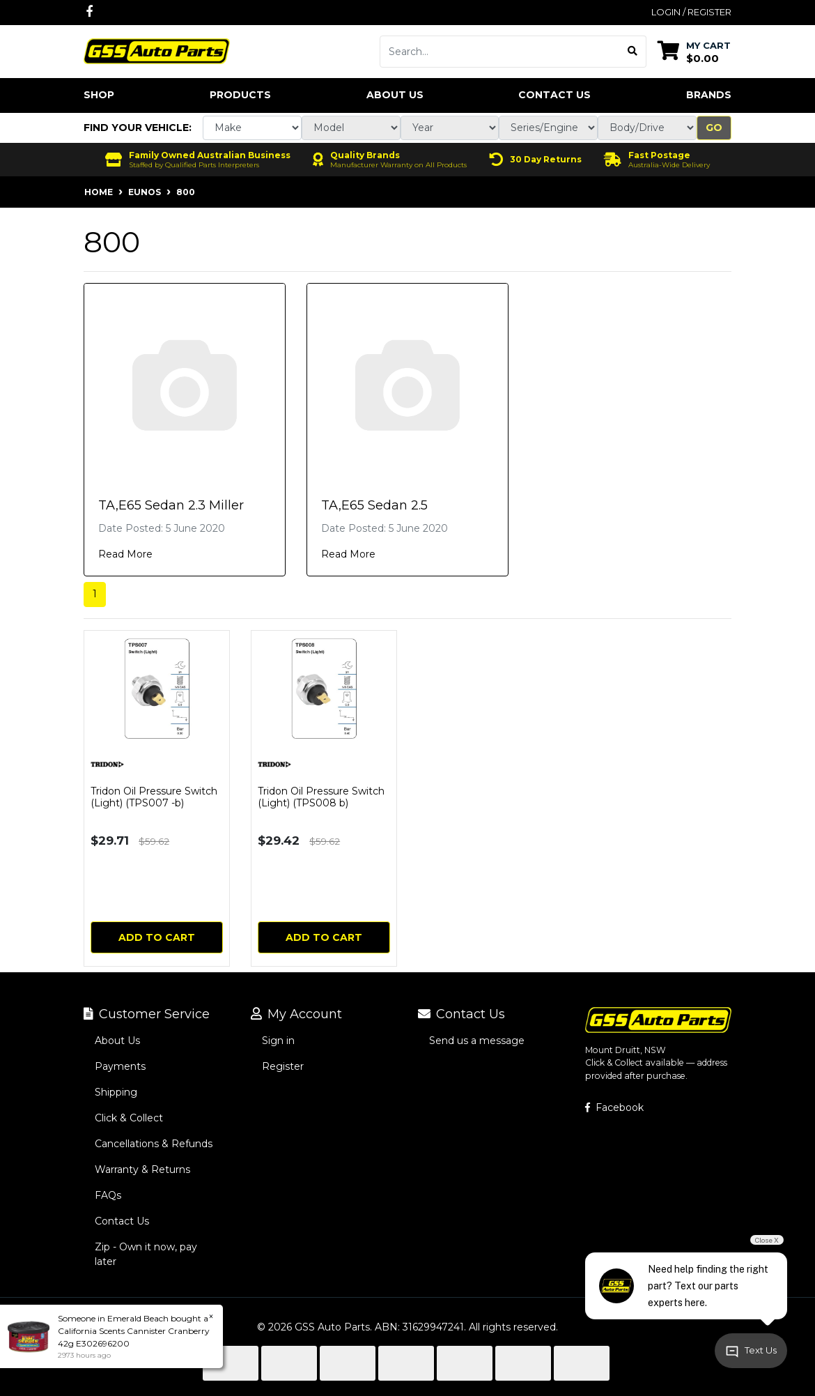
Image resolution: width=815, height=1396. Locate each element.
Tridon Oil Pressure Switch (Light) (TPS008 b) (321, 797)
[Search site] (632, 52)
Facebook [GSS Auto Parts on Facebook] (614, 1107)
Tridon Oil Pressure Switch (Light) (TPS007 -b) (154, 797)
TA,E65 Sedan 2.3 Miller (171, 505)
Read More (125, 554)
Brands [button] (708, 95)
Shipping (116, 1092)
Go (714, 127)
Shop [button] (99, 95)
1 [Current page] (95, 594)
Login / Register (691, 11)
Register (283, 1066)
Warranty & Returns (142, 1169)
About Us (395, 95)
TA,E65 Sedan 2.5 (374, 505)
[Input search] (500, 52)
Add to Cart (156, 937)
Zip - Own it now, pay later (146, 1254)
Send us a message (477, 1040)
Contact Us (554, 95)
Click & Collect (129, 1118)
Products (240, 95)
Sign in (278, 1040)
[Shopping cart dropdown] (694, 51)
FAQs (108, 1195)
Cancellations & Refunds (153, 1143)
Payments (120, 1066)
